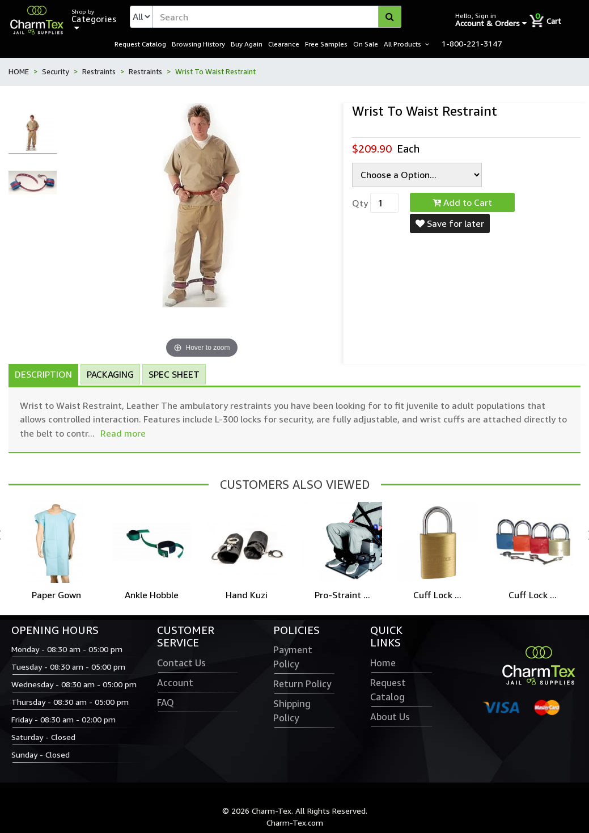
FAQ (165, 703)
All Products (402, 44)
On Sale (365, 44)
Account (175, 684)
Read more (123, 433)
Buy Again (246, 44)
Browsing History (198, 44)
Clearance (283, 44)
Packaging (110, 374)
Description (43, 374)
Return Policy (302, 685)
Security (55, 72)
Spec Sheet (174, 374)
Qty (360, 203)
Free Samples (326, 44)
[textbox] (276, 17)
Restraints (99, 72)
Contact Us (181, 664)
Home (383, 664)
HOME (19, 72)
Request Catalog (140, 44)
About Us (390, 718)
